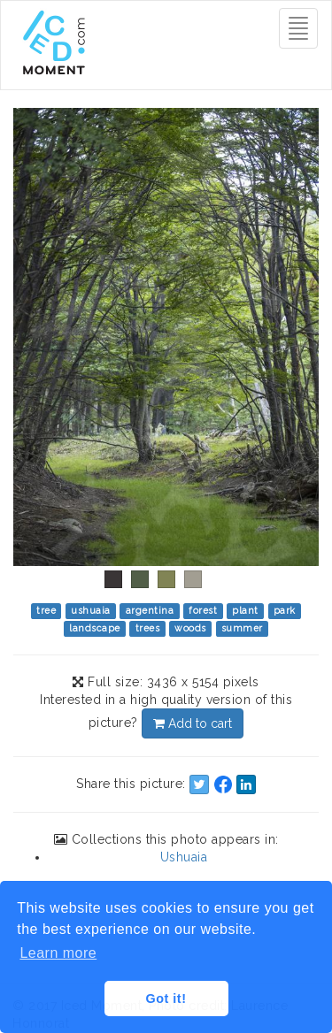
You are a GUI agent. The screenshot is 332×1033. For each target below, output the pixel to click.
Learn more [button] (58, 952)
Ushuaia (184, 857)
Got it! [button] (166, 998)
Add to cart (192, 723)
